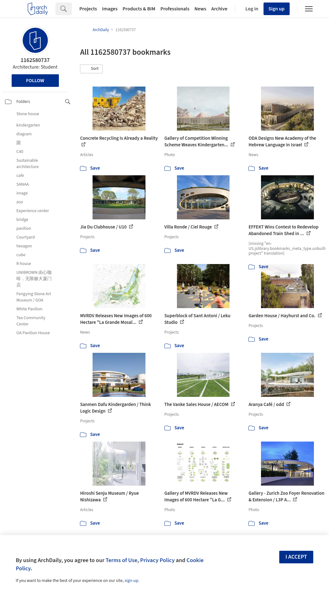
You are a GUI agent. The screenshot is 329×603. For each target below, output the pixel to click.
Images (109, 8)
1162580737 (34, 60)
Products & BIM (138, 8)
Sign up (277, 8)
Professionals (174, 8)
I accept (296, 557)
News (200, 8)
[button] (91, 69)
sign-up (131, 581)
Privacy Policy (157, 560)
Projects (88, 8)
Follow (35, 80)
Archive (219, 8)
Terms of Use (121, 560)
